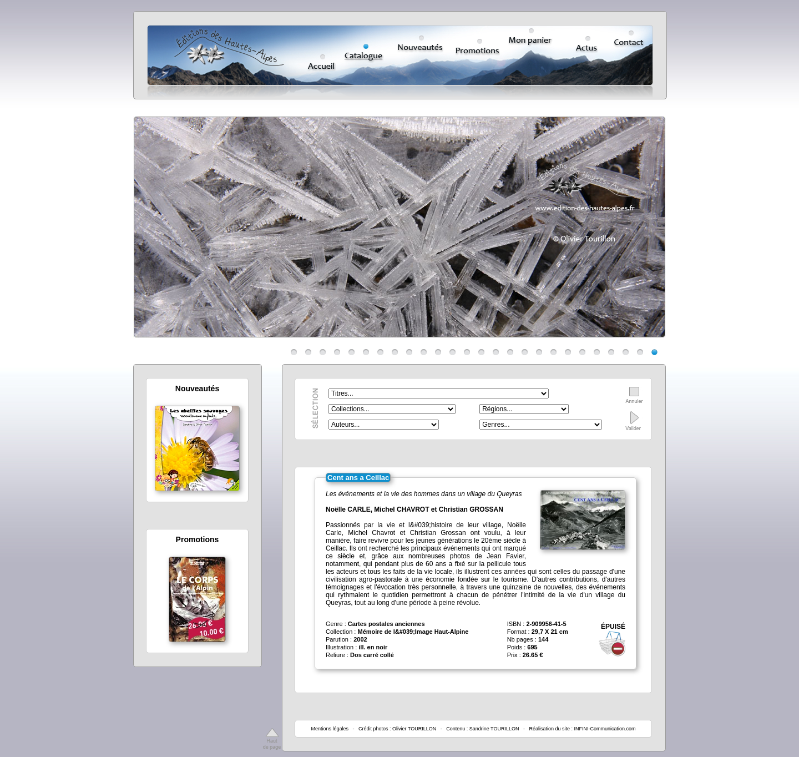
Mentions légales (329, 728)
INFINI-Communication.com (605, 728)
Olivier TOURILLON (414, 728)
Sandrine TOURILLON (494, 728)
